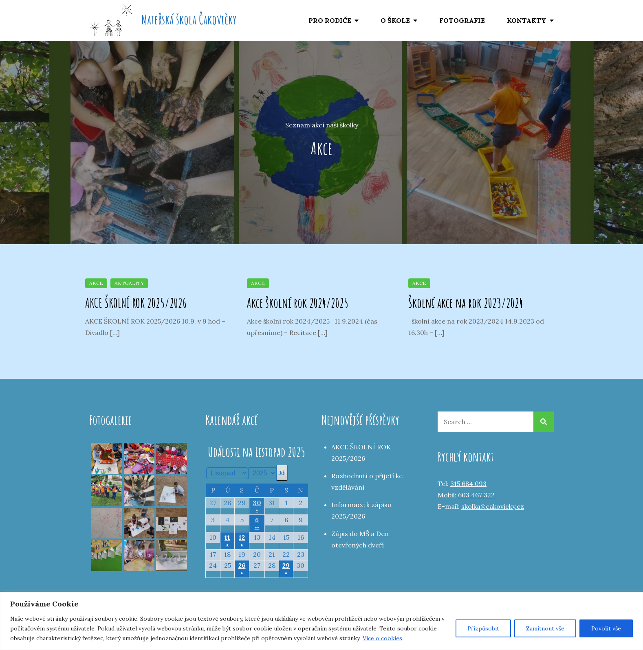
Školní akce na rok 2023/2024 (465, 302)
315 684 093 (468, 483)
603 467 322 (476, 495)
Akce (96, 283)
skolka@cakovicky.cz (492, 506)
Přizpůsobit (483, 628)
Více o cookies (382, 638)
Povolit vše (606, 628)
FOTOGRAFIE (462, 20)
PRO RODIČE (329, 20)
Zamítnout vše (545, 628)
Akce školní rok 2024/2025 (297, 302)
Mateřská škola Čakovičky (189, 19)
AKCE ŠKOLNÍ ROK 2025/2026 (136, 302)
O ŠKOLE (395, 20)
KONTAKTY (526, 20)
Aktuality (129, 283)
